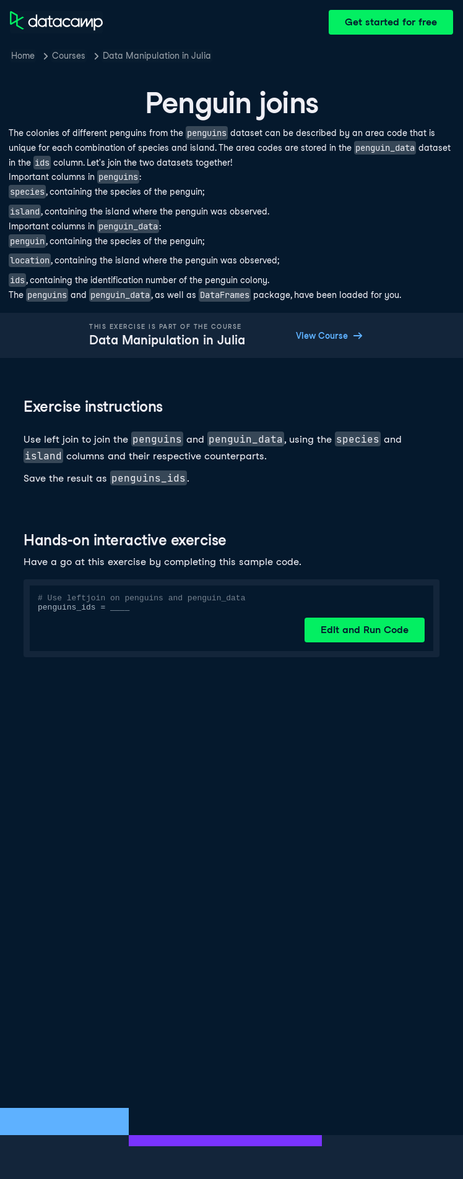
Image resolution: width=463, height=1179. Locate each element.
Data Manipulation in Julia (157, 56)
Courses (68, 56)
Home (23, 56)
